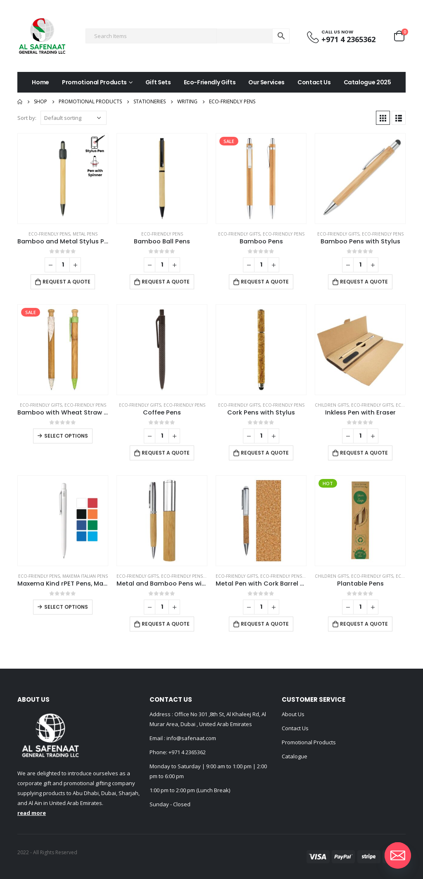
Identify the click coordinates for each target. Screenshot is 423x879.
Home (40, 82)
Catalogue (294, 756)
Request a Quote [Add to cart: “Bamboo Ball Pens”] (166, 281)
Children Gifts (332, 405)
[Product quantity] (63, 264)
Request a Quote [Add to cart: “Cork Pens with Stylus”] (265, 452)
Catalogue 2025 (367, 82)
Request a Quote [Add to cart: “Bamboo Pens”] (265, 281)
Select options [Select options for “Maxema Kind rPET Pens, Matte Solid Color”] (66, 606)
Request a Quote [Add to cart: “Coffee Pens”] (166, 452)
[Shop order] (73, 118)
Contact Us (314, 82)
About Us (293, 714)
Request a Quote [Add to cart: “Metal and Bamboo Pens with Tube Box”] (166, 623)
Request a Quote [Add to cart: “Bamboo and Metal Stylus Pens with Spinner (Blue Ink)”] (66, 281)
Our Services (266, 82)
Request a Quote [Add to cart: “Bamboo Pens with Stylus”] (364, 281)
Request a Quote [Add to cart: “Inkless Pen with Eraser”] (364, 452)
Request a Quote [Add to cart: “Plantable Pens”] (364, 623)
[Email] (398, 855)
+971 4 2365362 (187, 752)
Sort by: (26, 117)
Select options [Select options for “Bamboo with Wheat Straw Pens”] (66, 435)
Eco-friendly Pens (49, 234)
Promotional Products (94, 82)
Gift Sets (158, 82)
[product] (63, 178)
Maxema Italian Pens (85, 576)
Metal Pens (85, 234)
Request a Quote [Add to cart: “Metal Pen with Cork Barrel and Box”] (265, 623)
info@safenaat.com (190, 738)
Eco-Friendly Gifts (210, 82)
